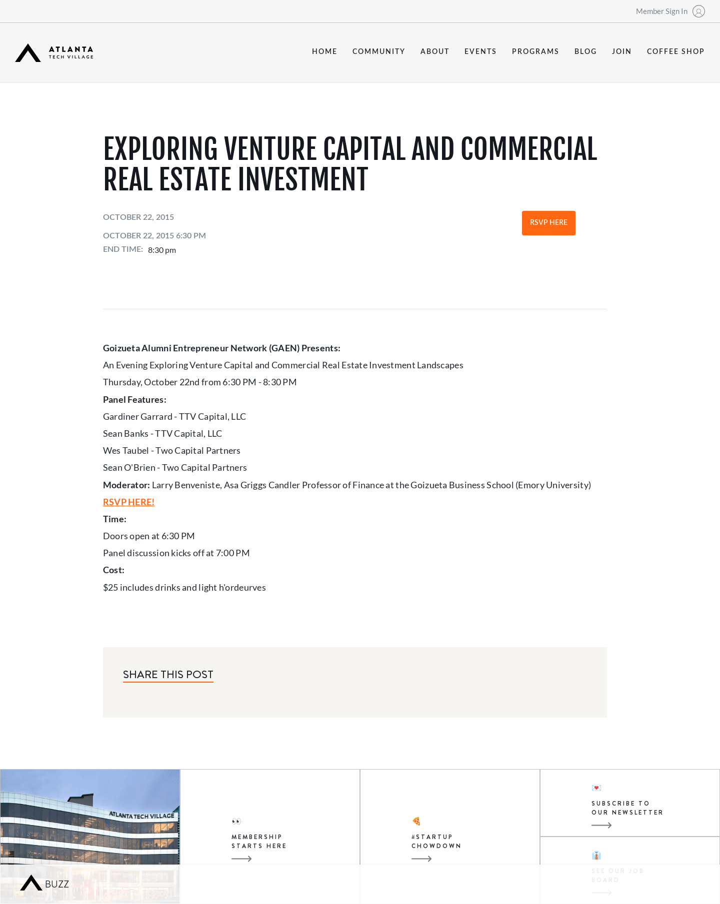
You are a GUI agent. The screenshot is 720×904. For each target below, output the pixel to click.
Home (325, 51)
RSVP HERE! (129, 501)
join (622, 51)
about (435, 51)
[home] (54, 52)
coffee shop (676, 51)
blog (585, 51)
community (379, 51)
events (480, 51)
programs (536, 51)
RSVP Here (549, 222)
